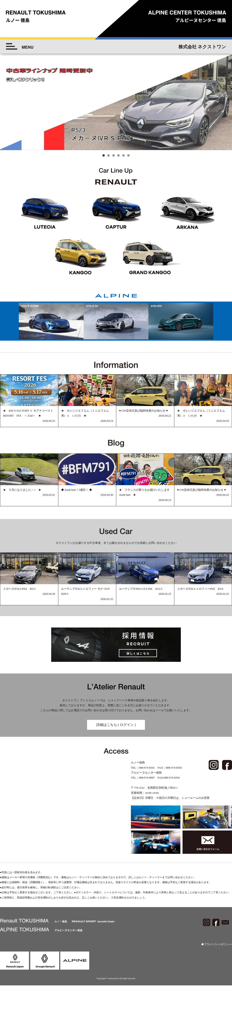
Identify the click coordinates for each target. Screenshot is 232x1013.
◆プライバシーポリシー (216, 944)
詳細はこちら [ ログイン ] (116, 725)
